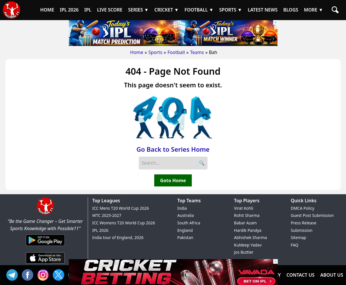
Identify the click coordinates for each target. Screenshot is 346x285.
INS (44, 274)
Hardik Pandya (247, 230)
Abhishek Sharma (250, 237)
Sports (155, 52)
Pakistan (185, 237)
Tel (13, 274)
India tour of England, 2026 (118, 237)
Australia (185, 215)
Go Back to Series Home (173, 149)
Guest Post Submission (312, 215)
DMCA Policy (302, 208)
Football (176, 52)
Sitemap (298, 237)
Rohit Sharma (246, 215)
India (182, 208)
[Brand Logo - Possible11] (45, 214)
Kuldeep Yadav (247, 245)
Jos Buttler (243, 252)
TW (60, 274)
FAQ (294, 245)
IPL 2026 (100, 230)
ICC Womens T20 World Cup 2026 (123, 223)
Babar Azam (245, 223)
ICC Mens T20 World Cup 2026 (120, 208)
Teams (197, 52)
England (185, 230)
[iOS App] (45, 264)
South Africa (188, 223)
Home (136, 52)
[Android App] (45, 246)
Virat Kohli (243, 208)
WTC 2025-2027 (107, 215)
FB (29, 274)
